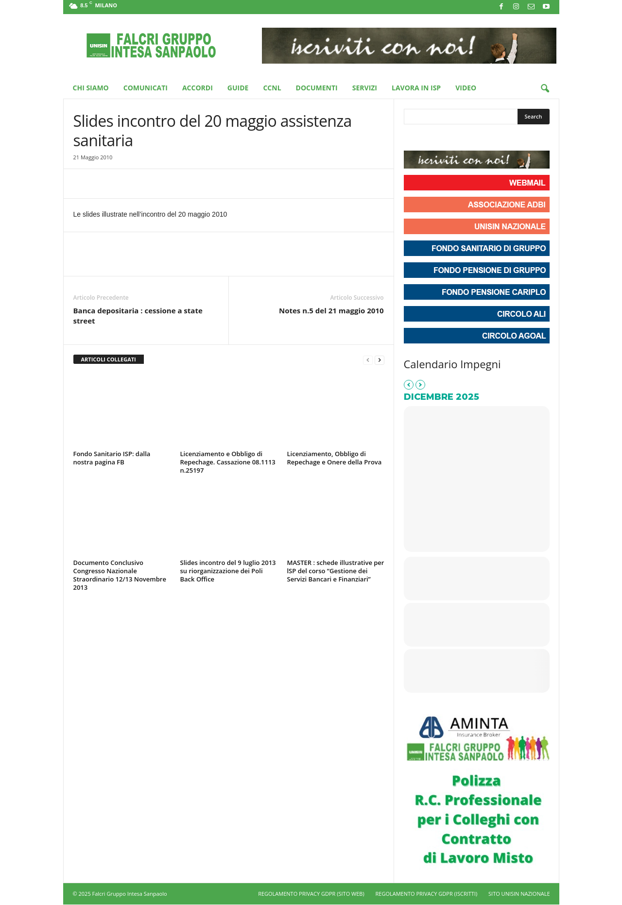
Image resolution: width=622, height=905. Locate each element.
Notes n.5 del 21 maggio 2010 (331, 310)
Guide (238, 87)
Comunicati (145, 87)
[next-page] (379, 360)
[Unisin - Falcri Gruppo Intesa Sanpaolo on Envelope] (482, 138)
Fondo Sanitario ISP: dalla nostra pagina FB (112, 457)
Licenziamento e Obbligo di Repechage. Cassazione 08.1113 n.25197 (228, 462)
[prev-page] (368, 360)
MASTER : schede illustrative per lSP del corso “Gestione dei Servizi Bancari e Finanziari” (335, 570)
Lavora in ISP (416, 87)
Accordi (197, 87)
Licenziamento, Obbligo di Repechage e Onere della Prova (334, 457)
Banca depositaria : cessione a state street (138, 315)
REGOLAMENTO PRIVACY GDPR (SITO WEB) (311, 893)
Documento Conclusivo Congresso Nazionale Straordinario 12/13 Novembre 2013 (119, 575)
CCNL (272, 87)
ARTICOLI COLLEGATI (108, 359)
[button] (544, 89)
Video (465, 87)
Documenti (317, 87)
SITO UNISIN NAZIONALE (519, 893)
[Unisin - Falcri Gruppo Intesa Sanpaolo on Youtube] (447, 138)
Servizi (364, 87)
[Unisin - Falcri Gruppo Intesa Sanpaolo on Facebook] (412, 138)
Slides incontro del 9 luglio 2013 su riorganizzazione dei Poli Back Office (228, 570)
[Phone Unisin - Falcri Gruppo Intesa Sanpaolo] (465, 138)
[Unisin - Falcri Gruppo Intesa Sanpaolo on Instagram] (430, 138)
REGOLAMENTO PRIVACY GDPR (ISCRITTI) (427, 893)
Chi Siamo (91, 87)
